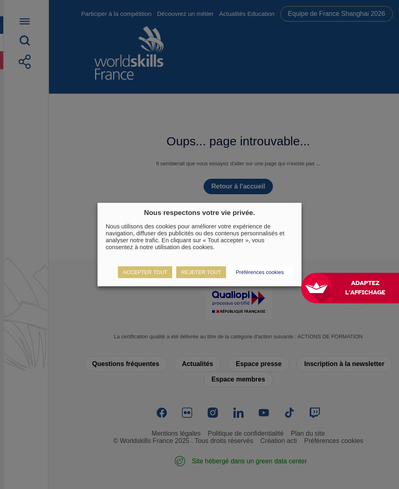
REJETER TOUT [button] (201, 272)
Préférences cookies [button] (260, 272)
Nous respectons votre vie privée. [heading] (199, 213)
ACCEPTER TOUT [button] (145, 272)
